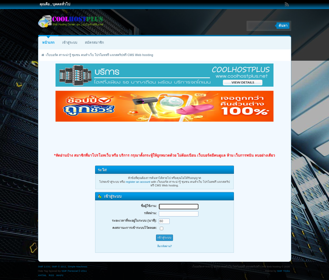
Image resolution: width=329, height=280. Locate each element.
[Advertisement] (164, 137)
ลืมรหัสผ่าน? (164, 246)
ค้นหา (283, 26)
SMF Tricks (283, 270)
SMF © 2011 (59, 266)
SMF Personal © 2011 (74, 270)
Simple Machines (77, 266)
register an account (138, 181)
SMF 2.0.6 (44, 266)
